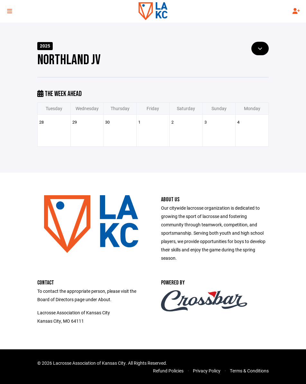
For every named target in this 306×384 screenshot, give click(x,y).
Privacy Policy (207, 371)
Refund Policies (168, 371)
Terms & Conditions (249, 371)
